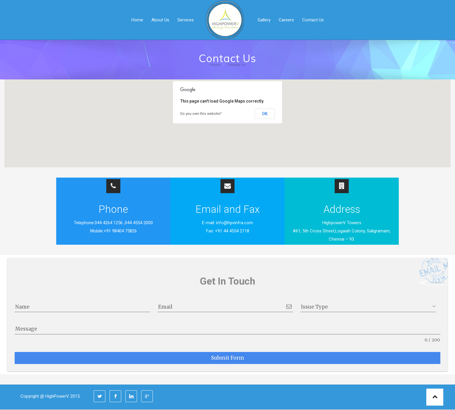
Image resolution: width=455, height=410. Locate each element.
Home (215, 64)
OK (265, 113)
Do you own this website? (201, 114)
